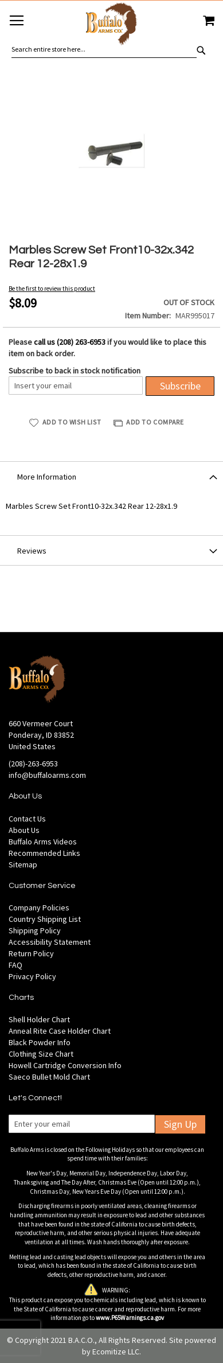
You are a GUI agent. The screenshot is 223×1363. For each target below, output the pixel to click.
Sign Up (180, 1124)
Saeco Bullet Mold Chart (49, 1077)
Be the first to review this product (52, 289)
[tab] (111, 476)
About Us (24, 830)
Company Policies (39, 907)
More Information (46, 477)
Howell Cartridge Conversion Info (65, 1065)
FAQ (15, 965)
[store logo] (111, 25)
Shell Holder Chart (39, 1019)
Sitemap (23, 864)
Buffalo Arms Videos (43, 841)
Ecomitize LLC (115, 1351)
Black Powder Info (40, 1042)
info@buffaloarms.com (47, 775)
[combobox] (104, 49)
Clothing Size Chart (41, 1054)
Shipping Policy (35, 930)
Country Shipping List (45, 919)
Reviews (31, 551)
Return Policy (31, 953)
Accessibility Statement (50, 942)
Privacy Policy (32, 976)
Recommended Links (44, 853)
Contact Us (27, 818)
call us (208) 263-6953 (69, 342)
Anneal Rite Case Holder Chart (60, 1031)
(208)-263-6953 (33, 763)
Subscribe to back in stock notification (74, 370)
